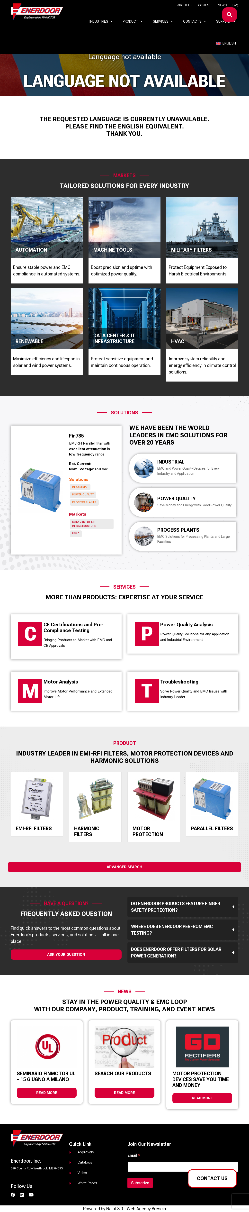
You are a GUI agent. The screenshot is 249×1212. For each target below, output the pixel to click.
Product (133, 21)
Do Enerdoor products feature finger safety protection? (183, 907)
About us (184, 5)
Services (163, 21)
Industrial (80, 487)
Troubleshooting (179, 682)
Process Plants (84, 502)
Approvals (86, 1152)
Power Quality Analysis (186, 625)
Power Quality (83, 494)
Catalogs (85, 1162)
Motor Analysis (61, 682)
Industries (101, 21)
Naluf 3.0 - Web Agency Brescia (136, 1208)
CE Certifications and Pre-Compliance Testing (74, 627)
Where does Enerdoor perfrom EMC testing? (183, 930)
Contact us (212, 1178)
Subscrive (140, 1182)
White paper (87, 1183)
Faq (235, 5)
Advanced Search (124, 867)
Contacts (194, 21)
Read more (46, 1093)
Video (82, 1173)
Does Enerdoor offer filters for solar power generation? (183, 952)
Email (133, 1155)
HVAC (76, 533)
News (222, 5)
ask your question (66, 954)
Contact (205, 5)
